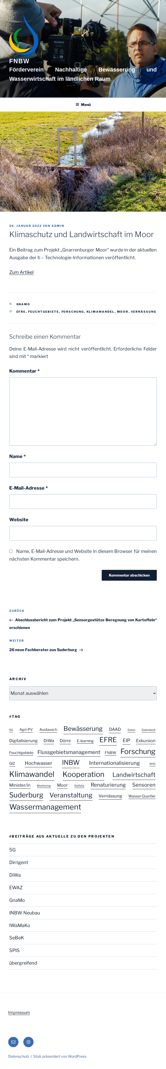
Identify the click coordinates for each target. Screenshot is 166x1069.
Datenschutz (18, 1056)
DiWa (15, 875)
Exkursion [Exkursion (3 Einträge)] (145, 740)
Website (18, 519)
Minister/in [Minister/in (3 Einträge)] (19, 785)
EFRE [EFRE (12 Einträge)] (108, 739)
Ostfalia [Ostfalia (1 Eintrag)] (79, 785)
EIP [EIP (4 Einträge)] (126, 740)
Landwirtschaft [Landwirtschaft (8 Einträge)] (133, 774)
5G (12, 849)
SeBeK (16, 937)
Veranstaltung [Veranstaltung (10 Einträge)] (70, 795)
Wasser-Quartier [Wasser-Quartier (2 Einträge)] (141, 796)
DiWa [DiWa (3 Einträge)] (49, 740)
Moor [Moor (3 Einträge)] (62, 785)
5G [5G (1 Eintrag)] (11, 730)
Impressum (19, 1012)
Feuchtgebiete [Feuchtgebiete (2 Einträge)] (21, 752)
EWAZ (16, 887)
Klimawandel (101, 311)
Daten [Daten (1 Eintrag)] (131, 730)
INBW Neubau (24, 912)
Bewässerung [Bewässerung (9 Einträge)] (83, 728)
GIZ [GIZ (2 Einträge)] (12, 763)
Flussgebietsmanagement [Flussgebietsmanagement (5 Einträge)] (68, 752)
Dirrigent (18, 862)
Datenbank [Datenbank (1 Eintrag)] (148, 730)
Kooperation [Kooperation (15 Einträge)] (83, 774)
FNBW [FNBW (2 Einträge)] (110, 752)
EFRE (21, 311)
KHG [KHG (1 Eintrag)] (152, 764)
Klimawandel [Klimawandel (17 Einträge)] (31, 774)
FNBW (19, 61)
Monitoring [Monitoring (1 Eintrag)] (44, 785)
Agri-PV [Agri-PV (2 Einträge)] (26, 729)
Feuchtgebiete (43, 311)
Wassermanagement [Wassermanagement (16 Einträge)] (45, 806)
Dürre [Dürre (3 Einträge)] (65, 740)
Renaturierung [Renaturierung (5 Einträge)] (108, 785)
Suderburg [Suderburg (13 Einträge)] (26, 795)
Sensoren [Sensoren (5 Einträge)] (143, 785)
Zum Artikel (21, 272)
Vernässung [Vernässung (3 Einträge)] (110, 795)
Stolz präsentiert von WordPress (59, 1056)
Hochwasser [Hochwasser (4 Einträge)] (38, 763)
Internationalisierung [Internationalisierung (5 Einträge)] (114, 763)
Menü (83, 104)
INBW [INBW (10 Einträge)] (71, 762)
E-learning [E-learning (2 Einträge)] (85, 741)
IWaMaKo (19, 925)
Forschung (72, 311)
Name (17, 456)
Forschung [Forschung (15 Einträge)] (137, 751)
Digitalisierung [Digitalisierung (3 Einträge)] (23, 740)
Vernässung (144, 311)
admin (57, 226)
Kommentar (24, 371)
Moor (123, 311)
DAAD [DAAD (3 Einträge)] (115, 729)
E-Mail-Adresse (28, 488)
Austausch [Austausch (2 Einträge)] (48, 729)
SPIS (14, 950)
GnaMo (23, 304)
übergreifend (23, 963)
